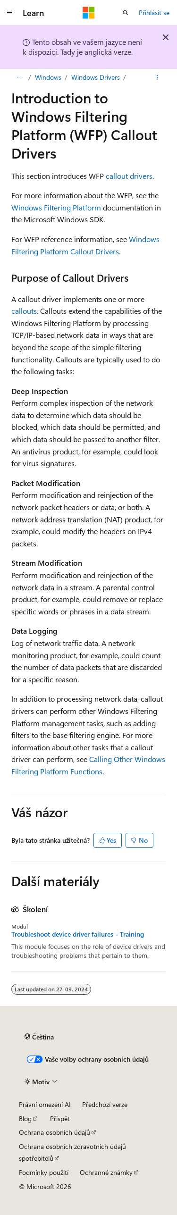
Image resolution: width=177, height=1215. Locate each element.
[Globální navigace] (9, 12)
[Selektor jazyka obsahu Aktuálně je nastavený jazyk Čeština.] (39, 1036)
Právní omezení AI (45, 1104)
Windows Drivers (95, 77)
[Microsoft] (89, 13)
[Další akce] (157, 77)
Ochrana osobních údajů (54, 1132)
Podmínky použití (43, 1172)
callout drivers (129, 176)
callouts (24, 311)
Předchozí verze (104, 1104)
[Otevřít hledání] (125, 12)
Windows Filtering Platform (56, 207)
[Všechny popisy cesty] (19, 77)
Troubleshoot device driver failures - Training (77, 934)
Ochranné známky (106, 1172)
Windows (48, 77)
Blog (25, 1118)
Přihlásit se (154, 12)
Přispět (60, 1118)
